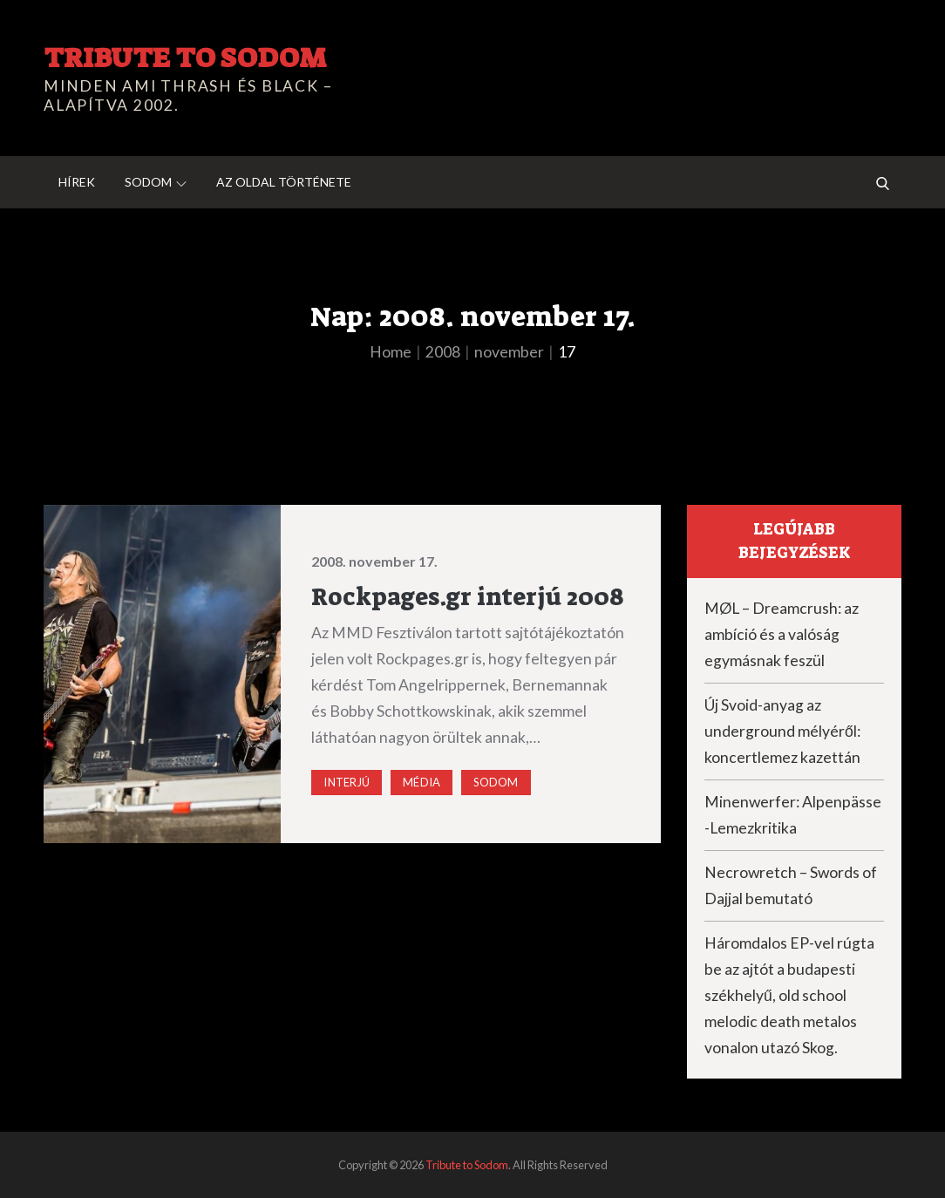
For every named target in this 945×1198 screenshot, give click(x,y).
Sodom (156, 181)
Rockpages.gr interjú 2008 (467, 597)
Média (421, 782)
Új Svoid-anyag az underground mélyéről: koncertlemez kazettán (782, 731)
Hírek (76, 181)
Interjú (346, 782)
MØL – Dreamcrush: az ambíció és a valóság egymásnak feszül (781, 634)
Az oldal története (283, 181)
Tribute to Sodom (185, 57)
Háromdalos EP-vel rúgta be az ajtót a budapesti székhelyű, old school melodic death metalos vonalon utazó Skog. (789, 995)
